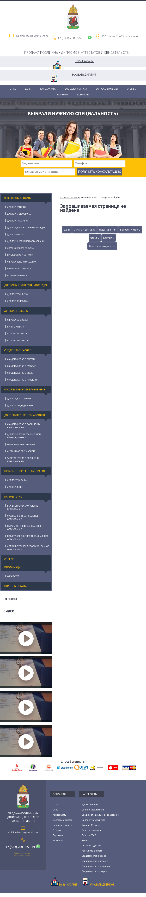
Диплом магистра (16, 207)
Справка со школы (17, 319)
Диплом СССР (89, 835)
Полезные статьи (16, 586)
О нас (13, 88)
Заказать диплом (73, 77)
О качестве (13, 576)
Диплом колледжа (17, 301)
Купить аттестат (16, 326)
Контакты (83, 94)
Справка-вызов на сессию (21, 261)
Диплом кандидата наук (20, 405)
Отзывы (131, 88)
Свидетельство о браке (20, 372)
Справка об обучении (19, 268)
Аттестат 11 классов (18, 340)
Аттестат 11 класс (91, 825)
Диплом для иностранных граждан (26, 227)
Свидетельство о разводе (21, 366)
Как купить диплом (92, 850)
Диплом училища (17, 480)
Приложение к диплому (20, 254)
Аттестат (86, 840)
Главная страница (70, 197)
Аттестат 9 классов (17, 333)
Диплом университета (93, 819)
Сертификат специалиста (21, 451)
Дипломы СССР (15, 234)
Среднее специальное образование (100, 814)
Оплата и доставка (84, 229)
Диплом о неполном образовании (26, 241)
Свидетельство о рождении (22, 379)
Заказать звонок (23, 853)
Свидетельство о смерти (21, 359)
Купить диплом (90, 804)
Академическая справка (20, 248)
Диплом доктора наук (19, 398)
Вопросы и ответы (107, 88)
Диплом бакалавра (17, 220)
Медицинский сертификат (21, 444)
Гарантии (62, 94)
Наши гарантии (107, 229)
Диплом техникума (17, 294)
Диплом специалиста (19, 213)
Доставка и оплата (76, 88)
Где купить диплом (91, 845)
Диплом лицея (15, 487)
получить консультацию (99, 171)
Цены (28, 88)
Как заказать (48, 88)
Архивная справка (17, 275)
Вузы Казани (73, 63)
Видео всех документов (102, 246)
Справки (9, 559)
